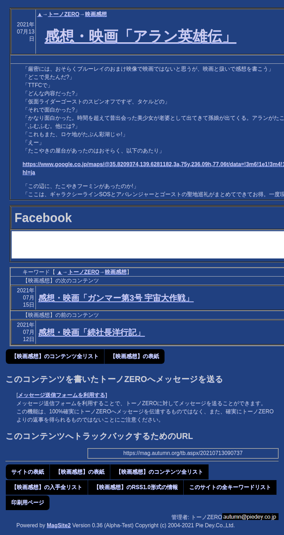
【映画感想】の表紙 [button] (134, 356)
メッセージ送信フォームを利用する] (62, 395)
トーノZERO (63, 14)
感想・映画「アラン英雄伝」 (141, 36)
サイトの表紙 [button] (27, 472)
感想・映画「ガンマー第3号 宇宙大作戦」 (116, 297)
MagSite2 (59, 525)
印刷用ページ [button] (27, 502)
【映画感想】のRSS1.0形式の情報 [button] (136, 487)
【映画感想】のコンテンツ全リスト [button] (55, 356)
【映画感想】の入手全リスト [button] (46, 487)
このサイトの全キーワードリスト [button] (230, 487)
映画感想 (96, 14)
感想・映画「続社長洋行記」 (91, 332)
